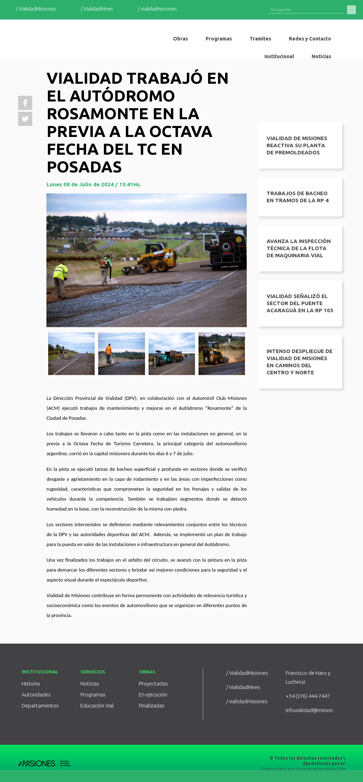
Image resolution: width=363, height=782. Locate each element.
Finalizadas (151, 706)
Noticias (89, 684)
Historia (31, 684)
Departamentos (40, 706)
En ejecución (153, 695)
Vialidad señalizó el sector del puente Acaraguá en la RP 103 (300, 303)
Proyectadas (153, 684)
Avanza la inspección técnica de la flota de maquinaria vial (299, 248)
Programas (93, 695)
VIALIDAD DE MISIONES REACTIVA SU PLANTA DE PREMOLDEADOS (297, 145)
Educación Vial (97, 706)
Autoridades (36, 695)
